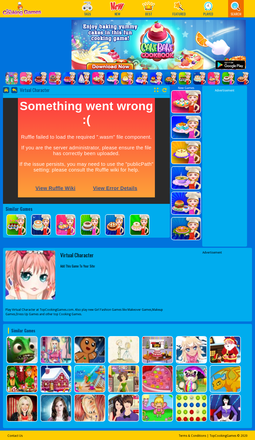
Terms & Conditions (192, 436)
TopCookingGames (222, 436)
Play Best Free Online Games (22, 10)
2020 (244, 436)
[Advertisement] (225, 167)
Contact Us (15, 436)
